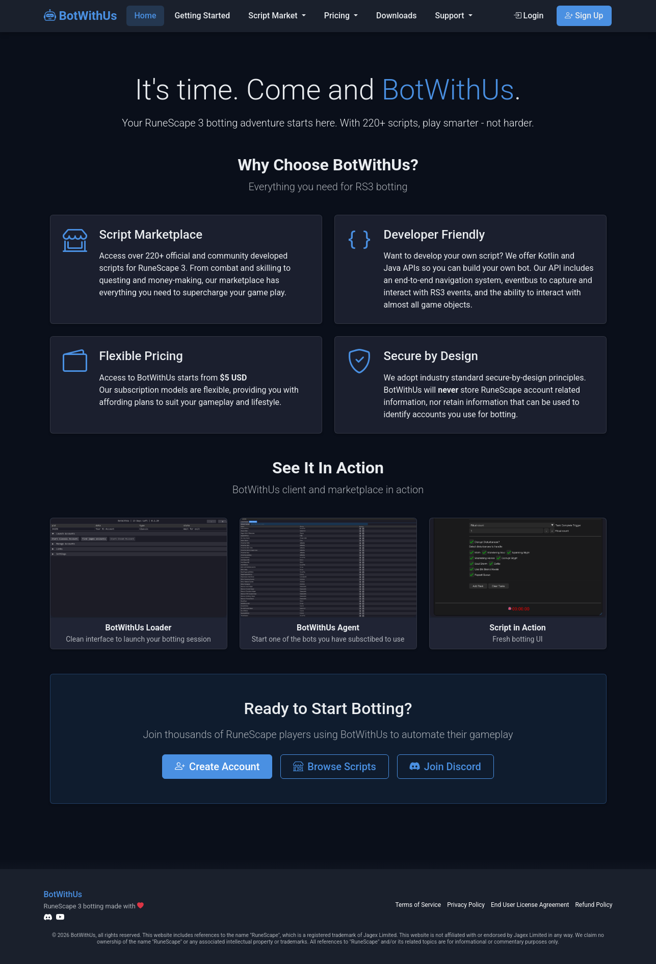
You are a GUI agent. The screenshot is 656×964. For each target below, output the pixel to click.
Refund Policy (593, 904)
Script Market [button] (273, 15)
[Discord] (48, 917)
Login (528, 15)
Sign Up (584, 15)
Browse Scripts (334, 766)
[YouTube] (60, 917)
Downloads (396, 15)
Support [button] (450, 15)
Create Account (217, 766)
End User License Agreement (530, 904)
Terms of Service (418, 904)
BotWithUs (80, 16)
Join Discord (445, 766)
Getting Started (202, 15)
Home (145, 15)
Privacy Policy (466, 904)
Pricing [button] (338, 15)
